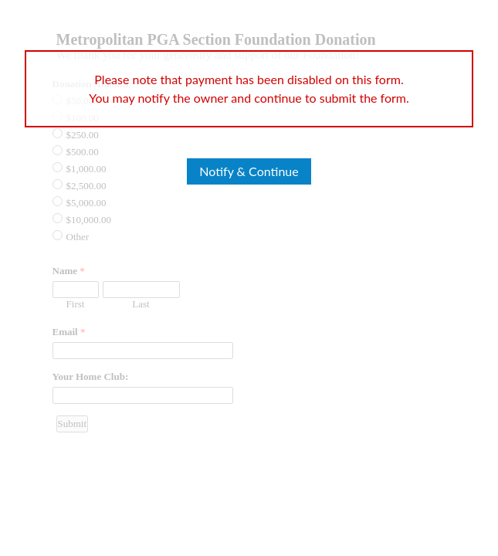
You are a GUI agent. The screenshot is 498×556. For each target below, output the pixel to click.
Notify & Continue (248, 171)
